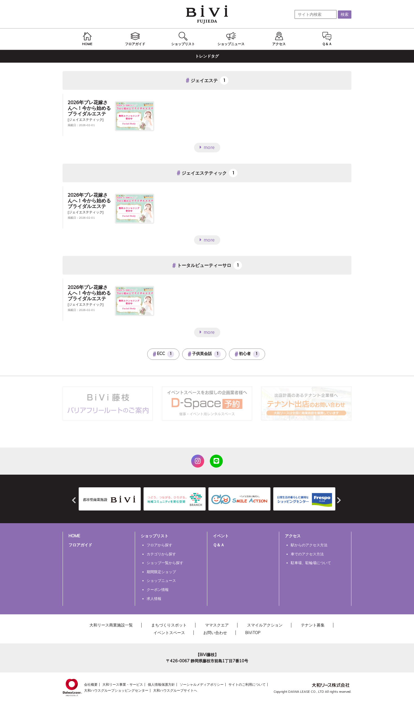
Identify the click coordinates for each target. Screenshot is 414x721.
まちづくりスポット (169, 625)
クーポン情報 (158, 589)
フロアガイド (80, 544)
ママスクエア (217, 625)
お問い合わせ (215, 632)
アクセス (293, 535)
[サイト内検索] (315, 14)
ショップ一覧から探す (165, 562)
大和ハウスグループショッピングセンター (116, 690)
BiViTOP (253, 632)
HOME (74, 535)
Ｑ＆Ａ (218, 544)
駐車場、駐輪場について (311, 562)
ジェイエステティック (204, 173)
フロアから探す (159, 545)
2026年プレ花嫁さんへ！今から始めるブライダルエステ (89, 108)
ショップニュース (161, 580)
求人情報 (154, 598)
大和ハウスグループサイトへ (175, 690)
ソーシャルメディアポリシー (202, 684)
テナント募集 (313, 625)
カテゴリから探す (161, 554)
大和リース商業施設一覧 (111, 625)
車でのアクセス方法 (307, 554)
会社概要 (91, 684)
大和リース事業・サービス (122, 684)
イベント (221, 535)
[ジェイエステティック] (86, 119)
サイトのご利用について (247, 684)
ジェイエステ (204, 80)
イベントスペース (169, 632)
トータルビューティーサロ (204, 265)
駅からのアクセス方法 (309, 545)
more (209, 148)
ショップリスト (154, 535)
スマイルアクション (265, 625)
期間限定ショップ (161, 571)
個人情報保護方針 (161, 684)
